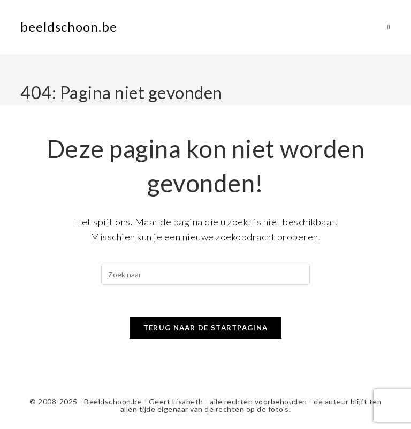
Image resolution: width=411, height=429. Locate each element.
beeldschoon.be (68, 26)
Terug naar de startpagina (205, 327)
